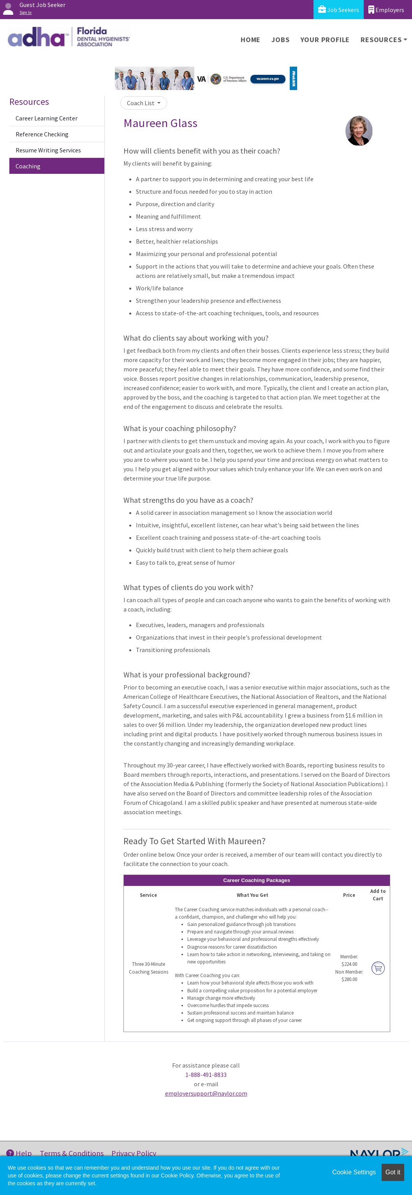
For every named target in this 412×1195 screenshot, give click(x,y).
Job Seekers (338, 9)
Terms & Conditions (72, 1153)
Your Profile (325, 39)
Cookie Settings (354, 1172)
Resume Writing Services (48, 150)
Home (251, 39)
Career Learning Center (46, 118)
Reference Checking (42, 134)
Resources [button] (381, 39)
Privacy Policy (133, 1153)
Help (19, 1153)
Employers (386, 9)
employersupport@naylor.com (206, 1093)
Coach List (141, 103)
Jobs (280, 39)
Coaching (28, 166)
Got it (393, 1172)
